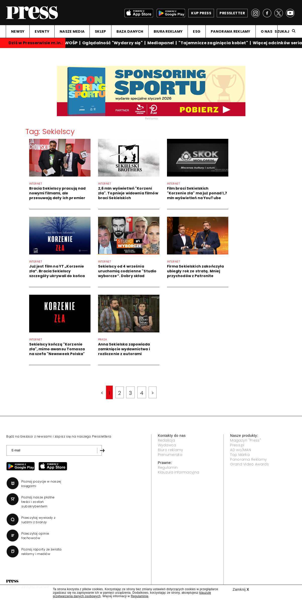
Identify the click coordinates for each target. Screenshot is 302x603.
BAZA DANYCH (129, 31)
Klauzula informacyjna (178, 472)
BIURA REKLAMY (168, 31)
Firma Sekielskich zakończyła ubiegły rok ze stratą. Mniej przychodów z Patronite (195, 271)
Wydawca (167, 445)
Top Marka (240, 454)
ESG (196, 31)
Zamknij (241, 589)
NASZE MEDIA (72, 31)
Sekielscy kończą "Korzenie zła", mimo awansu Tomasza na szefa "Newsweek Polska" (57, 349)
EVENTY (42, 31)
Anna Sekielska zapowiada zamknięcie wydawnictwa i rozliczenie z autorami (124, 349)
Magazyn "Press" (245, 440)
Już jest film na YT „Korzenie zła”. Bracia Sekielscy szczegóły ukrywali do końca (57, 271)
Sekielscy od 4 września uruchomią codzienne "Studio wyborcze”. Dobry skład (127, 271)
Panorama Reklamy (248, 459)
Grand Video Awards (249, 464)
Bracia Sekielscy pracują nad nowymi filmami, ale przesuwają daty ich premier (57, 193)
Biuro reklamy (170, 449)
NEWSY (17, 31)
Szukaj (282, 31)
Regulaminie (139, 596)
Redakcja (166, 440)
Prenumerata (170, 454)
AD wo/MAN (240, 449)
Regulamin (168, 467)
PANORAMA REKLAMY (230, 31)
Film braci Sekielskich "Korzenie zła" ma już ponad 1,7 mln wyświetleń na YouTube (197, 193)
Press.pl (237, 445)
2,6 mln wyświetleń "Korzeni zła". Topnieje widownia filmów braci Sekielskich (128, 193)
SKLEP (100, 31)
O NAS (266, 31)
